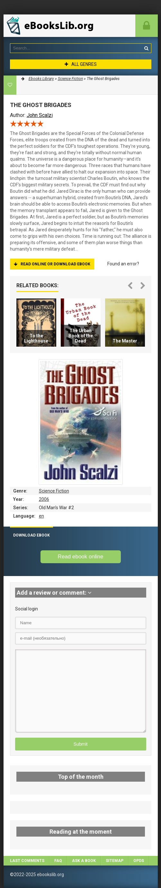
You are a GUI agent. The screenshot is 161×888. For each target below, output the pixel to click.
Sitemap (114, 860)
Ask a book (84, 860)
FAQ (58, 860)
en (41, 516)
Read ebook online (80, 557)
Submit (81, 744)
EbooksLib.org (52, 25)
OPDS (138, 860)
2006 (44, 499)
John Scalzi (40, 115)
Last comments (27, 860)
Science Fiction (54, 490)
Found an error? (123, 263)
